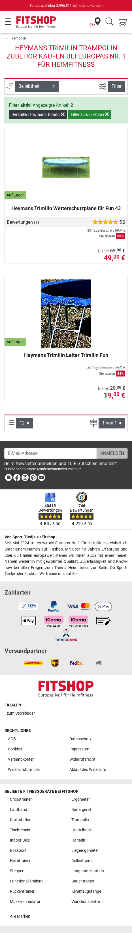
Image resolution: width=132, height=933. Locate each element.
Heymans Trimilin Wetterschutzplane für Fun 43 (66, 208)
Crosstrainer (21, 799)
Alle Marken (20, 916)
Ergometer (80, 799)
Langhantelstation (87, 871)
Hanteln (78, 840)
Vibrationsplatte (85, 901)
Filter (117, 86)
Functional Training (27, 881)
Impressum (79, 749)
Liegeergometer (85, 850)
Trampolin (18, 38)
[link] (8, 478)
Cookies (15, 749)
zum (21, 713)
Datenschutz (80, 739)
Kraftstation (20, 819)
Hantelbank (81, 830)
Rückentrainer (22, 891)
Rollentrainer (82, 860)
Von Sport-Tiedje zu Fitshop (30, 537)
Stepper (17, 871)
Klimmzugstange (86, 891)
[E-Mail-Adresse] (50, 453)
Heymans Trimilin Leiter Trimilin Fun (66, 355)
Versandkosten (21, 759)
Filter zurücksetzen (90, 114)
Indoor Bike (20, 840)
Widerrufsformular (24, 769)
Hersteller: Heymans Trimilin (38, 114)
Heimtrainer (20, 860)
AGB (12, 739)
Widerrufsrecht (82, 759)
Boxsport (18, 850)
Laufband (18, 809)
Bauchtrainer (82, 881)
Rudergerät (81, 809)
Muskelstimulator (25, 901)
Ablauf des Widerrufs (87, 769)
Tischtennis (20, 830)
